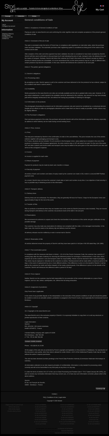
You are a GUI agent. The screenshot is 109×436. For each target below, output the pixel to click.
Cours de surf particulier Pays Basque (64, 433)
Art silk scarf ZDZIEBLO (94, 423)
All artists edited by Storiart (14, 411)
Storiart (60, 401)
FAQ (44, 397)
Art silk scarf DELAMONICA (67, 407)
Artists (34, 16)
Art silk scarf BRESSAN (41, 415)
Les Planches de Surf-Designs (65, 428)
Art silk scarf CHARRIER (41, 419)
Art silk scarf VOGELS (93, 421)
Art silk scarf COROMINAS (40, 421)
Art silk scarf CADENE (40, 417)
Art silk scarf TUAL (94, 419)
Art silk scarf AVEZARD (40, 407)
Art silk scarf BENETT (40, 409)
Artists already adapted (14, 409)
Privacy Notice (6, 35)
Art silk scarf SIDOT (94, 417)
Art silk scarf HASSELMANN (94, 404)
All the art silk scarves (14, 407)
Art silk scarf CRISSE (40, 423)
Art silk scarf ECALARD (67, 411)
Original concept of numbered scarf (14, 404)
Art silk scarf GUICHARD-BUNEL (67, 421)
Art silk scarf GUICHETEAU (67, 423)
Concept (7, 16)
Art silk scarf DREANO (67, 409)
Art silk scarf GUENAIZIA (67, 417)
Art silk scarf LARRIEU (94, 409)
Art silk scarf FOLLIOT (67, 415)
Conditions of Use (7, 37)
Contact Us (5, 38)
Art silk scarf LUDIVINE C (94, 411)
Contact (54, 394)
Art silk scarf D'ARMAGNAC (67, 404)
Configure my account (8, 26)
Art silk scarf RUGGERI (94, 415)
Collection (21, 16)
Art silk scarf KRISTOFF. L (93, 407)
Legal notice (62, 397)
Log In (4, 24)
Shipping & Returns (8, 34)
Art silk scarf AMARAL (40, 404)
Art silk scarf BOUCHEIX (41, 413)
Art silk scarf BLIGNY (40, 411)
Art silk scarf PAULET (94, 413)
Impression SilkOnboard (67, 430)
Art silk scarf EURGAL (67, 413)
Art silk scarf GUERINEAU (67, 419)
